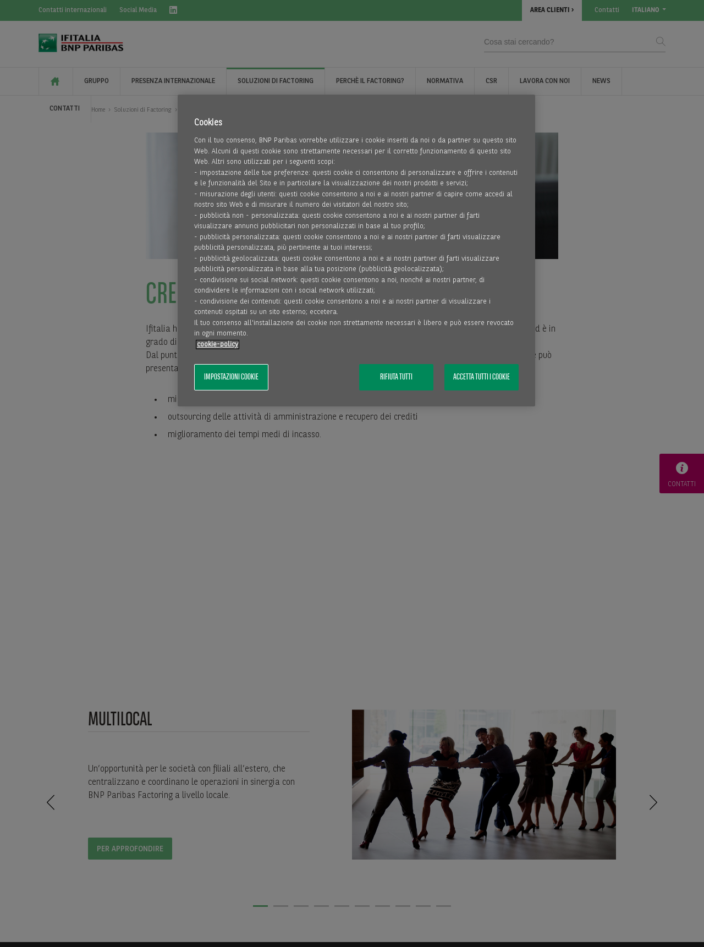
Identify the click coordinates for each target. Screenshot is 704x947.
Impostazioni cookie (231, 377)
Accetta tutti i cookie (481, 377)
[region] (356, 250)
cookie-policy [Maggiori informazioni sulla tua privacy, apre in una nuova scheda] (217, 344)
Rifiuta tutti (396, 377)
